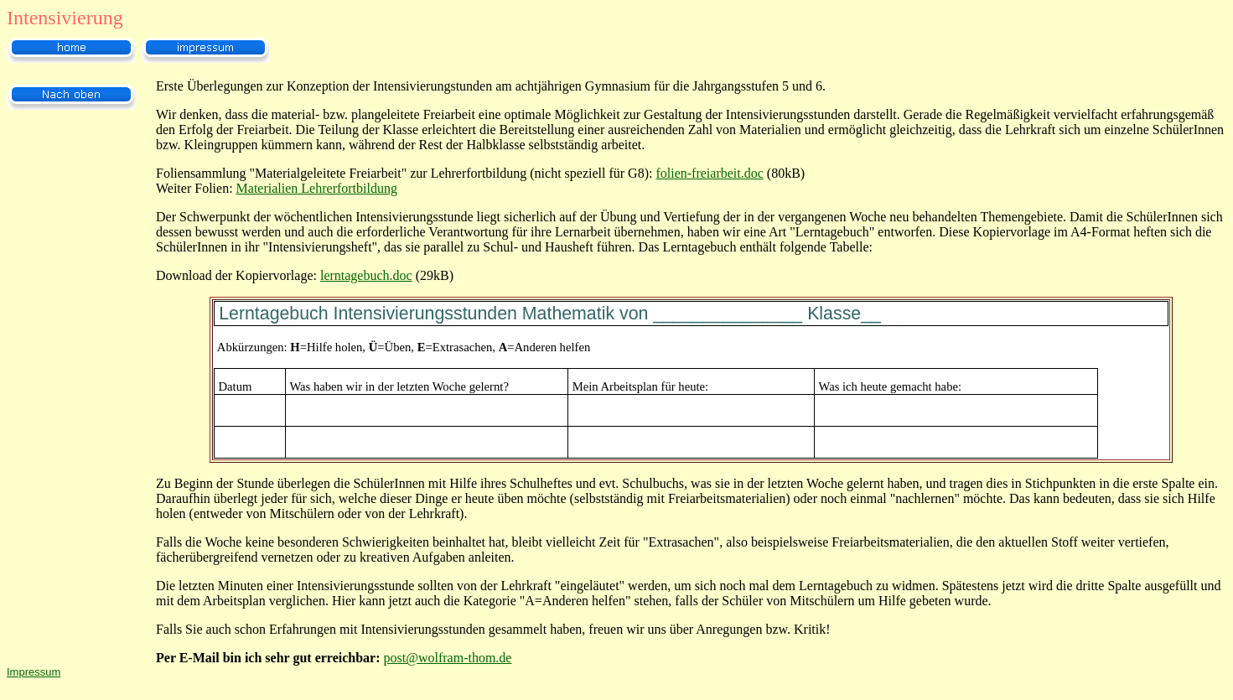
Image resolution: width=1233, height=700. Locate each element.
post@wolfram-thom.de (448, 658)
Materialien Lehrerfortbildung (316, 188)
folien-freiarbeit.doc (709, 173)
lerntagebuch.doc (366, 275)
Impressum (33, 672)
